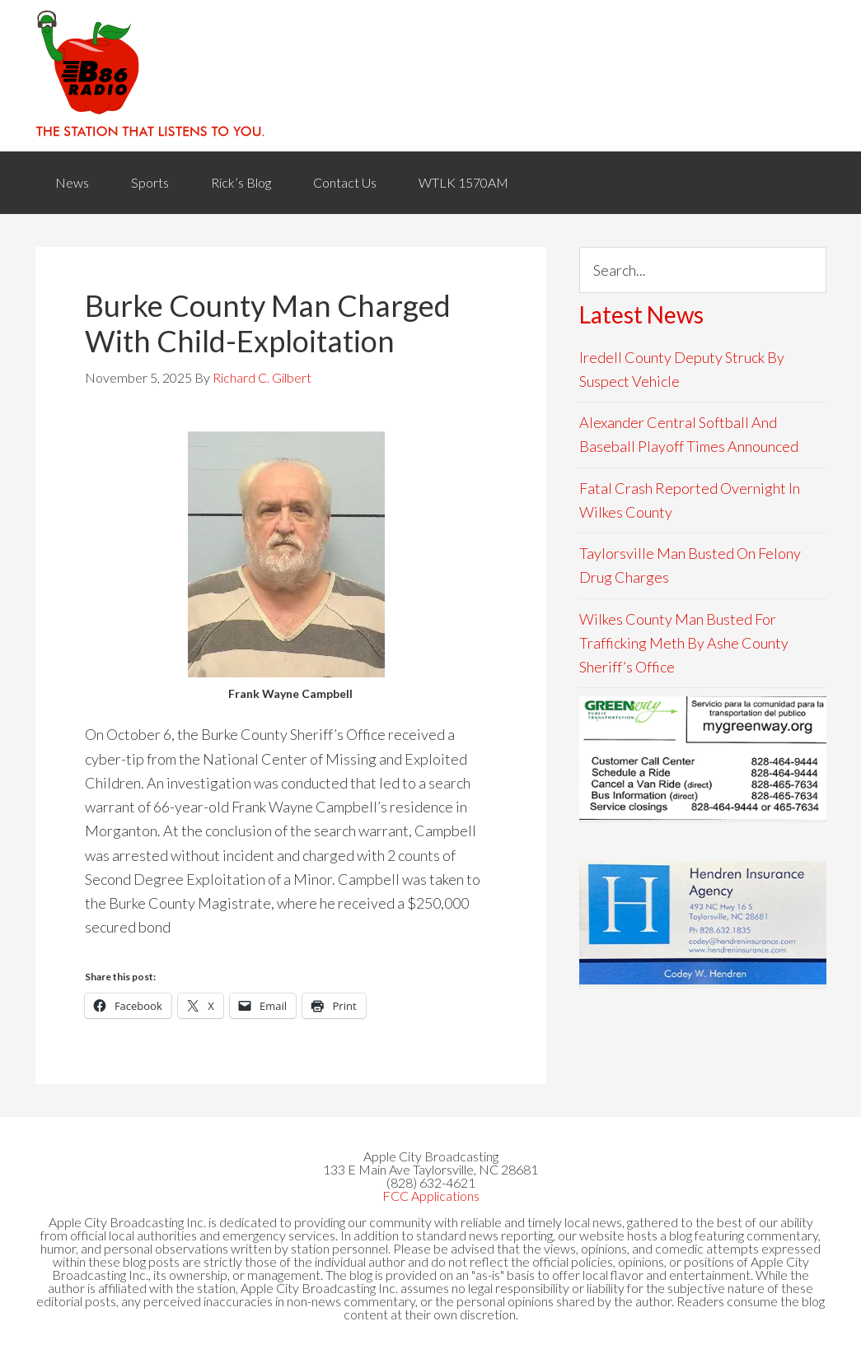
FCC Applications (431, 1195)
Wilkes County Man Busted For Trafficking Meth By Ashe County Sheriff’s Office (683, 643)
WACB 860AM (430, 75)
